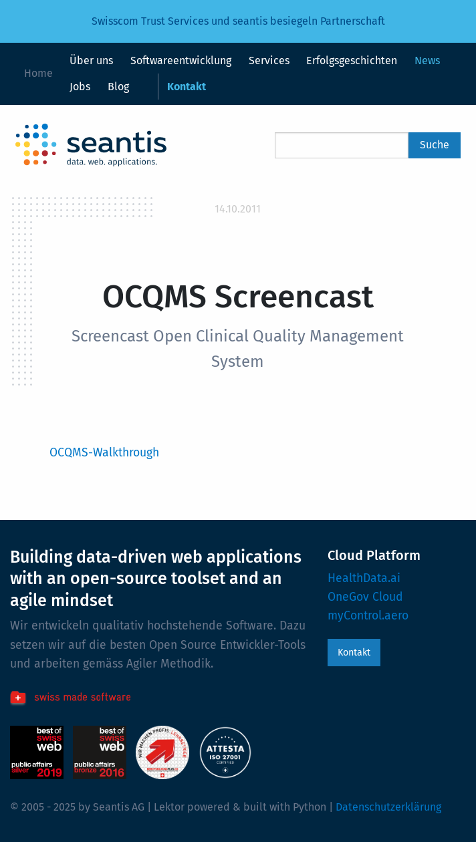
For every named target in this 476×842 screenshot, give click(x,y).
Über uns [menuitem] (91, 60)
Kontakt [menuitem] (186, 86)
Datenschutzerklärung (388, 807)
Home (38, 73)
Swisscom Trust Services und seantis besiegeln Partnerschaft (238, 21)
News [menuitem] (427, 60)
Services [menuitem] (269, 60)
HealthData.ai (364, 578)
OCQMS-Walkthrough (104, 453)
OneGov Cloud (365, 597)
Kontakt (354, 652)
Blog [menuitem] (118, 86)
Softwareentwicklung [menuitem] (180, 60)
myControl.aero (368, 616)
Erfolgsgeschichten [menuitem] (351, 60)
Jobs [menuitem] (80, 86)
